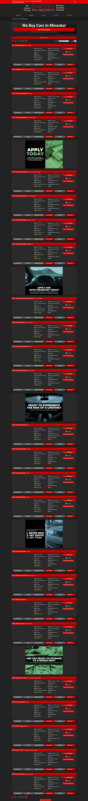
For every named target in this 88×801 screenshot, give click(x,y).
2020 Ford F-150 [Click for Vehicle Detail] (24, 750)
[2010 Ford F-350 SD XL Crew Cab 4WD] (22, 783)
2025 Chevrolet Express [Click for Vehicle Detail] (23, 196)
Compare (69, 51)
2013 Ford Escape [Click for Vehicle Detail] (20, 726)
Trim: (35, 57)
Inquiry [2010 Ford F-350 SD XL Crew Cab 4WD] (28, 793)
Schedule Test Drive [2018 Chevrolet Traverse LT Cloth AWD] (39, 389)
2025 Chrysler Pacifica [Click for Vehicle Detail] (20, 425)
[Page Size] (75, 41)
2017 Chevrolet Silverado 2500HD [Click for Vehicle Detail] (27, 298)
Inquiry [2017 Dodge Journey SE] (28, 618)
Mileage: (36, 59)
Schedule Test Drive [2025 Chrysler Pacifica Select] (39, 444)
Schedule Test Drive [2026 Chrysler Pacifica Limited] (39, 468)
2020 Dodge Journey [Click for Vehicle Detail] (22, 623)
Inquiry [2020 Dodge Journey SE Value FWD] (28, 642)
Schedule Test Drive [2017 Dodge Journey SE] (39, 618)
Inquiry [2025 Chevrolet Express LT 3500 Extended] (28, 215)
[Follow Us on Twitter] (73, 2)
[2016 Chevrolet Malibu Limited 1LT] (22, 253)
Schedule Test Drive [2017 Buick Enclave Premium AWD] (39, 64)
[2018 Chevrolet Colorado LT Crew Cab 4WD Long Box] (22, 181)
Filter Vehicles (44, 37)
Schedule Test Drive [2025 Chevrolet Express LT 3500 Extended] (39, 215)
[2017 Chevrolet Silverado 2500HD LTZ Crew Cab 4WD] (22, 307)
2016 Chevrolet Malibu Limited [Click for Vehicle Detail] (22, 244)
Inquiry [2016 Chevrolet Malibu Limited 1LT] (28, 263)
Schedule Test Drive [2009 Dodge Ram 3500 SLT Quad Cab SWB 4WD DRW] (39, 697)
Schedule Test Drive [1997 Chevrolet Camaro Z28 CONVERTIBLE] (39, 136)
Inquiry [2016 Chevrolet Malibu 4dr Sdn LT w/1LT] (28, 239)
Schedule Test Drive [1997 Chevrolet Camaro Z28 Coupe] (39, 112)
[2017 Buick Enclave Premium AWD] (22, 54)
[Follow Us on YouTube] (75, 2)
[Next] (26, 41)
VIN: (35, 50)
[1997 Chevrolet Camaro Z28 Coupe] (22, 102)
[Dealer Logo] (44, 8)
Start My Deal (49, 64)
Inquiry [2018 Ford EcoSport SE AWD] (28, 721)
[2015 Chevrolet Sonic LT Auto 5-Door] (22, 331)
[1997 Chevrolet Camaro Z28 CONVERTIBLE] (22, 126)
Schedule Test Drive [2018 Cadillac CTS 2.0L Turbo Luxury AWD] (39, 88)
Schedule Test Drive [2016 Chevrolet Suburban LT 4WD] (39, 365)
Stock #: (36, 48)
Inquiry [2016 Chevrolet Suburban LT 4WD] (28, 365)
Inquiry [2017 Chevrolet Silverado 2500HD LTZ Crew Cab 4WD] (28, 317)
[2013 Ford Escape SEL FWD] (22, 735)
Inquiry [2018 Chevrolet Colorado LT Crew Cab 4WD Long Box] (28, 191)
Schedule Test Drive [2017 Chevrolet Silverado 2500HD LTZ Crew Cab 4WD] (39, 317)
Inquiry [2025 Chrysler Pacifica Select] (28, 444)
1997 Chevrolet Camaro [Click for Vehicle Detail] (22, 93)
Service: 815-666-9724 (18, 2)
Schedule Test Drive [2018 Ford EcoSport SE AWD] (39, 721)
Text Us (70, 64)
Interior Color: (51, 57)
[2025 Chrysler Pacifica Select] (22, 434)
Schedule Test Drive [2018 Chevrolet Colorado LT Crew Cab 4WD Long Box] (39, 191)
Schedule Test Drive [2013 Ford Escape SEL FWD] (39, 745)
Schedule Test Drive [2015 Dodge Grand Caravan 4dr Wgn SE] (39, 594)
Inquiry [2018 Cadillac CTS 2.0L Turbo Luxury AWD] (28, 88)
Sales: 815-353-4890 (36, 1)
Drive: (49, 52)
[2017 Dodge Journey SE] (22, 608)
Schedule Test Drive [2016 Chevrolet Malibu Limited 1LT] (39, 263)
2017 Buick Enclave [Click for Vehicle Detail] (21, 45)
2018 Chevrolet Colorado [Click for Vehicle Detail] (26, 172)
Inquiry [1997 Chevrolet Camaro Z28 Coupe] (28, 112)
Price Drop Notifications (68, 54)
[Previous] (13, 41)
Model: (35, 56)
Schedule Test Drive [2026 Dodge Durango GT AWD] (39, 492)
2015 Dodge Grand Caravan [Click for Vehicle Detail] (23, 575)
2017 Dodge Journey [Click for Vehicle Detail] (19, 599)
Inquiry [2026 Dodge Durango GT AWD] (28, 492)
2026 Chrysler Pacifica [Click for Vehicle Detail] (21, 449)
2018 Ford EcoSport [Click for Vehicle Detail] (20, 702)
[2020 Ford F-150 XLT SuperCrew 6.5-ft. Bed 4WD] (22, 759)
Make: (35, 54)
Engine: (49, 48)
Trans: (49, 50)
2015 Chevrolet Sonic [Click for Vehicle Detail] (22, 322)
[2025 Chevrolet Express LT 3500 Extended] (22, 205)
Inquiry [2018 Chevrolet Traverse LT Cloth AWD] (28, 389)
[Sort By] (64, 41)
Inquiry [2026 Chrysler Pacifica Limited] (28, 468)
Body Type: (50, 54)
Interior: (49, 59)
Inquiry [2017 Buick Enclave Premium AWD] (28, 64)
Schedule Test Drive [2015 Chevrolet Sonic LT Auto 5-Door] (39, 341)
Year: (35, 52)
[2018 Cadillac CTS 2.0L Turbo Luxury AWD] (22, 78)
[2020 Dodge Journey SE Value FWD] (22, 633)
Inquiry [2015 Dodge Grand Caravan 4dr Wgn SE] (28, 594)
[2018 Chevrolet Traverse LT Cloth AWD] (22, 379)
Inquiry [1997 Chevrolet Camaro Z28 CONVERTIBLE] (28, 136)
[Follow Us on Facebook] (71, 2)
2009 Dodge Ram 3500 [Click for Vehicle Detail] (26, 678)
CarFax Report (18, 64)
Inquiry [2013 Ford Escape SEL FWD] (28, 745)
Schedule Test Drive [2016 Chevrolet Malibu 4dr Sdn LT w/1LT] (39, 239)
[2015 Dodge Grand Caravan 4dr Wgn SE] (22, 584)
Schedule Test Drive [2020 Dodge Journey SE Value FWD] (39, 642)
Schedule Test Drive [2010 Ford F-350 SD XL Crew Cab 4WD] (39, 793)
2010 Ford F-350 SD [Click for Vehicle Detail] (22, 774)
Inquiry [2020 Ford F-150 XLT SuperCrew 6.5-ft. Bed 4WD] (28, 769)
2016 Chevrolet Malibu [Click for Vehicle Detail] (23, 220)
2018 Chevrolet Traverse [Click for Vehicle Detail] (23, 370)
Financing (60, 64)
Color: (49, 56)
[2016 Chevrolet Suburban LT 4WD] (22, 355)
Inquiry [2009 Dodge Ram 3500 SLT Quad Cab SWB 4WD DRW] (28, 697)
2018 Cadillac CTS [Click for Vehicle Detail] (23, 69)
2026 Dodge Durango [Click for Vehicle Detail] (20, 473)
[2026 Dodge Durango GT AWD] (22, 482)
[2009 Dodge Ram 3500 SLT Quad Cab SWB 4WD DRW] (22, 687)
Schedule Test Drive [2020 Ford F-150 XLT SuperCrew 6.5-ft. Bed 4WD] (39, 769)
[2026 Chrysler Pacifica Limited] (22, 458)
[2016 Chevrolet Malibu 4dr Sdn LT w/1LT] (22, 229)
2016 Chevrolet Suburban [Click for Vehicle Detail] (22, 346)
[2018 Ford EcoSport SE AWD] (22, 711)
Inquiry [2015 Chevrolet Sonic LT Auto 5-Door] (28, 341)
